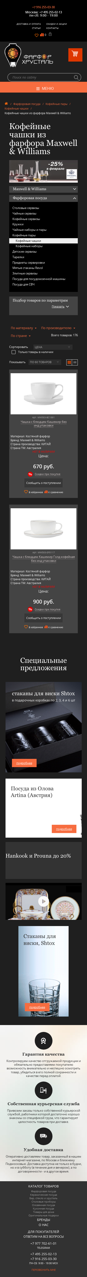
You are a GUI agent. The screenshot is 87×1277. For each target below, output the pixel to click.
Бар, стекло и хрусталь (43, 1198)
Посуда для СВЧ (23, 284)
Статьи (36, 28)
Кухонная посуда (43, 1208)
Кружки (17, 224)
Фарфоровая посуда (27, 104)
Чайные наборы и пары (29, 230)
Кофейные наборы (29, 246)
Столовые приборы (44, 1201)
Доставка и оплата (29, 23)
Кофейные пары (56, 104)
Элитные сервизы (25, 273)
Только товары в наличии (32, 352)
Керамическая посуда (43, 1194)
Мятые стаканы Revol (27, 268)
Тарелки (18, 257)
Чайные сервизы (24, 213)
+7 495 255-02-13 (50, 12)
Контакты (52, 28)
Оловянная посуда (43, 1205)
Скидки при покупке (47, 474)
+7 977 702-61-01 (43, 1243)
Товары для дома (43, 1212)
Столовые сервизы (25, 208)
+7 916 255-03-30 (43, 7)
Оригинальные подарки (44, 1215)
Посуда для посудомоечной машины (38, 279)
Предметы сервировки (28, 262)
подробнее (24, 763)
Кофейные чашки (17, 108)
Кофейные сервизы (26, 219)
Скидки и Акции (56, 23)
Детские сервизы (24, 251)
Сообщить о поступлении (43, 483)
